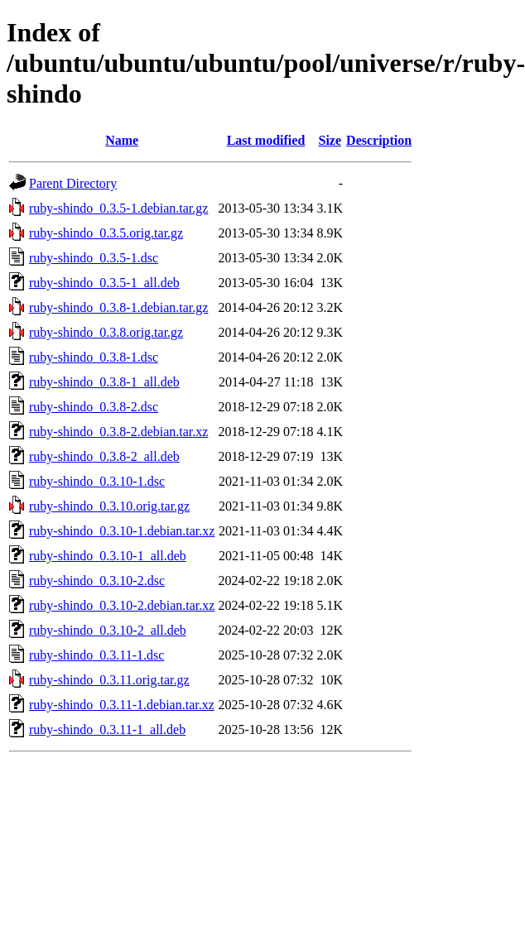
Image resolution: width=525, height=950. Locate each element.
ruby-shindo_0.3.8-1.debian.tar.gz (118, 307)
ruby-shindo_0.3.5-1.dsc (93, 258)
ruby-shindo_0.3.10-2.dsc (97, 580)
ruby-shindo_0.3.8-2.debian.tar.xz (118, 432)
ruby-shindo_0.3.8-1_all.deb (104, 382)
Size (330, 140)
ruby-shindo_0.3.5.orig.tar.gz (106, 233)
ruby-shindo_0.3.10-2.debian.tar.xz (121, 605)
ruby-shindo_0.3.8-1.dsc (93, 357)
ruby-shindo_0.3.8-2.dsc (93, 407)
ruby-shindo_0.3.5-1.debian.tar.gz (118, 208)
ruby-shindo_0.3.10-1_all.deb (107, 556)
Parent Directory (73, 183)
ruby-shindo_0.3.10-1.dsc (97, 481)
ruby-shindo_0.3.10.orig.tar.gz (109, 506)
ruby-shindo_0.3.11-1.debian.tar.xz (121, 705)
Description (379, 140)
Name (121, 140)
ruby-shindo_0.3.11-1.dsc (96, 655)
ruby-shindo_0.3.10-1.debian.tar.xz (121, 531)
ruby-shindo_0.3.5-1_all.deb (104, 283)
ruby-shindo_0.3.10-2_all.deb (107, 630)
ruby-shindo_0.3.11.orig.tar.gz (109, 680)
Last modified (266, 140)
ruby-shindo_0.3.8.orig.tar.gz (106, 332)
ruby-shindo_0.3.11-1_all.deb (107, 729)
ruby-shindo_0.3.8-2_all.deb (104, 456)
